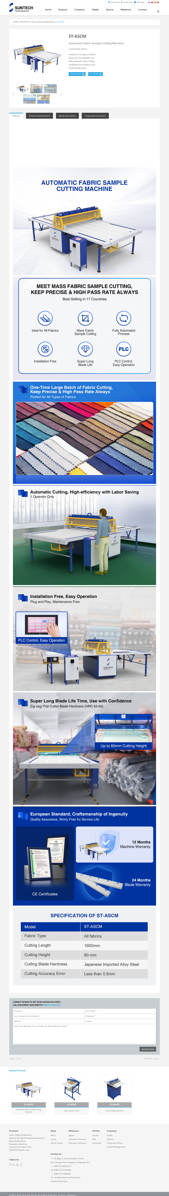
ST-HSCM (65, 1101)
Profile (109, 1133)
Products (62, 9)
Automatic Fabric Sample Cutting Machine (26, 1108)
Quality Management (116, 1144)
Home (48, 9)
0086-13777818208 (62, 1171)
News (53, 1133)
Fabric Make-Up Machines (20, 1132)
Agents (71, 1133)
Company (79, 9)
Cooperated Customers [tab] (98, 116)
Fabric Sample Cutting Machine (43, 22)
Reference (126, 9)
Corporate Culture (115, 1140)
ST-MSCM (104, 1101)
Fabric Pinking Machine (104, 1108)
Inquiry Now (77, 74)
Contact (142, 9)
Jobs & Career (57, 1140)
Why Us (110, 1136)
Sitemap (71, 1192)
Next (157, 1056)
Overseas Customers (77, 1140)
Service (109, 9)
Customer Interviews (77, 1136)
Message (139, 2)
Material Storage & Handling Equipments (27, 1135)
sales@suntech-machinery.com (67, 1175)
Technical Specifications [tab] (40, 116)
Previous (148, 1056)
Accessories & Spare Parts (20, 1144)
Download (113, 2)
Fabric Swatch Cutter (65, 1108)
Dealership (126, 2)
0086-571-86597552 (52, 1002)
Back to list (16, 1056)
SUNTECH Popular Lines (19, 1147)
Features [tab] (16, 116)
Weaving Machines (17, 1138)
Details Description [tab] (69, 116)
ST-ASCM (26, 1101)
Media (95, 9)
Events (53, 1136)
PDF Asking (96, 74)
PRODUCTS (24, 22)
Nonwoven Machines (18, 1141)
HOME (15, 22)
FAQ (94, 1136)
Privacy (61, 1192)
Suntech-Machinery (59, 1178)
